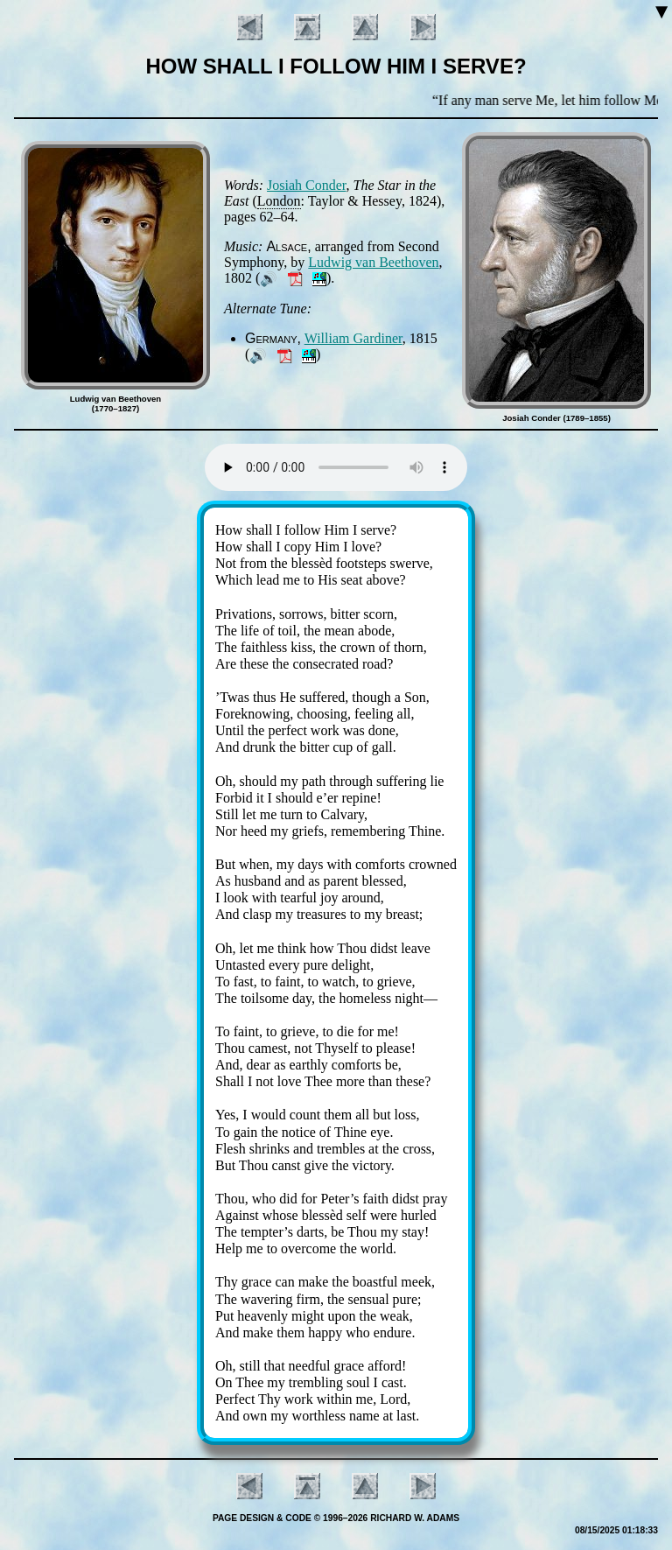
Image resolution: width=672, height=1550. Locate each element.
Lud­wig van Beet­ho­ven (373, 262)
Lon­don (279, 200)
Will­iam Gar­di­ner (353, 338)
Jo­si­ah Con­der (306, 185)
